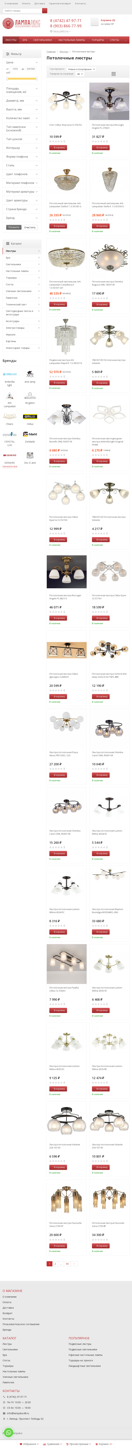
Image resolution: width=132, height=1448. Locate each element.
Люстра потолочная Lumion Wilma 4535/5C (64, 1067)
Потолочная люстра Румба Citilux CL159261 (64, 989)
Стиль (22, 165)
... (125, 40)
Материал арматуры (22, 191)
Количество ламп (22, 118)
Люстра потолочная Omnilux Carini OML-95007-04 (107, 754)
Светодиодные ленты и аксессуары (19, 312)
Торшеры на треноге (81, 1360)
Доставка (39, 3)
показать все (10, 466)
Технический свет (16, 304)
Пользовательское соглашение (21, 1324)
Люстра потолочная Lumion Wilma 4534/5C (64, 911)
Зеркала (10, 334)
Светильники (42, 40)
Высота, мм (22, 109)
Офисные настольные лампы (85, 1355)
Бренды (7, 1329)
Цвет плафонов (22, 174)
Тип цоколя (22, 139)
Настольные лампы (71, 40)
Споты (114, 40)
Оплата (26, 3)
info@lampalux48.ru (18, 1413)
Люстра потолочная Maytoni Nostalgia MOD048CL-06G (107, 911)
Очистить (30, 227)
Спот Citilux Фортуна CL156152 (65, 124)
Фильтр (13, 54)
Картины (11, 341)
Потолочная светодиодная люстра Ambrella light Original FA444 (107, 441)
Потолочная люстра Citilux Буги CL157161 (109, 597)
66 (67, 1263)
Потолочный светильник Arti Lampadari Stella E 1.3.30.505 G (65, 205)
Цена (22, 62)
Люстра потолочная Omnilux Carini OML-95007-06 (65, 832)
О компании (11, 3)
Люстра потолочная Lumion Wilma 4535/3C (107, 989)
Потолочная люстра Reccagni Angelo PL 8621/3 (65, 597)
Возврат (8, 1313)
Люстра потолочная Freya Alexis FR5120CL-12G (63, 754)
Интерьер (22, 148)
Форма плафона (22, 156)
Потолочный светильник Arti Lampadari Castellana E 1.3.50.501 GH (65, 284)
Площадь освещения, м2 (22, 90)
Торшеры (98, 40)
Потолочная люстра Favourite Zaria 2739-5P (65, 1224)
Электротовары (15, 327)
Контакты (80, 3)
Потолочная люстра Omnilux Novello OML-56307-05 (64, 440)
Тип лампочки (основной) (22, 128)
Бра (25, 40)
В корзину (57, 147)
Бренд (22, 218)
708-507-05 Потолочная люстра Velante (108, 361)
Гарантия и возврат (60, 3)
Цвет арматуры (22, 200)
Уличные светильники (18, 291)
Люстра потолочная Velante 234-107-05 (107, 1146)
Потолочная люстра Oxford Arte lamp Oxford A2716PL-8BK (109, 675)
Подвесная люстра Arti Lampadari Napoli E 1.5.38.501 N (65, 361)
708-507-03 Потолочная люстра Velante (108, 518)
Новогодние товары (18, 348)
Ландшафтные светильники (85, 1365)
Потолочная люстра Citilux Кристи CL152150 (63, 518)
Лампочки (11, 297)
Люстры (11, 40)
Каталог (14, 243)
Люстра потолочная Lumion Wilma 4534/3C (107, 832)
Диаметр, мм (22, 100)
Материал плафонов (22, 183)
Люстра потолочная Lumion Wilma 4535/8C (107, 1067)
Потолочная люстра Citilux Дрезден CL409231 (63, 675)
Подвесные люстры (80, 1344)
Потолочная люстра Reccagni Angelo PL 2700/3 (108, 126)
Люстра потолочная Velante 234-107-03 (64, 1146)
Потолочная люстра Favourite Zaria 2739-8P (108, 1224)
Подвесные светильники (83, 1349)
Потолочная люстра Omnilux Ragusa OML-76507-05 (107, 283)
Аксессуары (12, 321)
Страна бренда (22, 209)
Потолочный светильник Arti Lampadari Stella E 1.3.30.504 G (108, 205)
